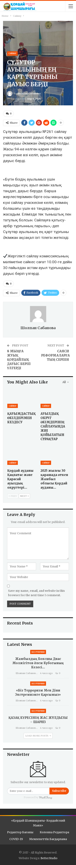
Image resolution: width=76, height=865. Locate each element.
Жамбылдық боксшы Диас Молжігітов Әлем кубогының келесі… (38, 663)
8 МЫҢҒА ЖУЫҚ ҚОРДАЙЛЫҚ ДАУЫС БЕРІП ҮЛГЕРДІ (19, 359)
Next (24, 496)
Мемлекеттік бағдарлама (48, 839)
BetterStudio (49, 858)
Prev (13, 496)
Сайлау (12, 53)
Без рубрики (38, 652)
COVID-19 (16, 839)
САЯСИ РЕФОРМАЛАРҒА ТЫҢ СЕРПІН (55, 355)
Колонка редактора (54, 832)
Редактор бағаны (20, 832)
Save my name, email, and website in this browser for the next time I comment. (36, 593)
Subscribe (59, 791)
